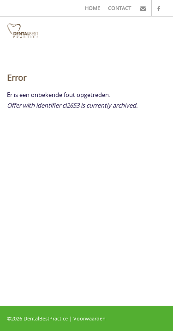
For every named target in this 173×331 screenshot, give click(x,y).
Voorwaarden (89, 318)
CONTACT (119, 8)
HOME (92, 8)
